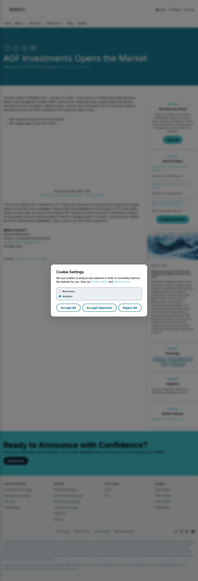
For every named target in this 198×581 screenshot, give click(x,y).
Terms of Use (122, 281)
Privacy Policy (99, 281)
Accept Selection (99, 308)
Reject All (130, 308)
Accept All (68, 308)
